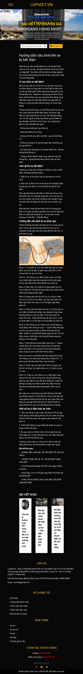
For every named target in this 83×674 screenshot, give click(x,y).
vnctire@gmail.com (22, 582)
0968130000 (65, 578)
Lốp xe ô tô (58, 569)
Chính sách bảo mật (17, 610)
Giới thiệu (13, 598)
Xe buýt (12, 637)
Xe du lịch (13, 629)
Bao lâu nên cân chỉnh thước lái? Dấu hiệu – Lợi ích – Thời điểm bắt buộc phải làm (41, 527)
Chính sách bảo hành (18, 606)
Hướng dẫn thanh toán (18, 602)
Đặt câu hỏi (55, 46)
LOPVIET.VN (41, 4)
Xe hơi (11, 625)
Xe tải (11, 633)
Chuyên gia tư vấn (16, 641)
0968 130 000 (45, 653)
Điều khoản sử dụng (17, 614)
